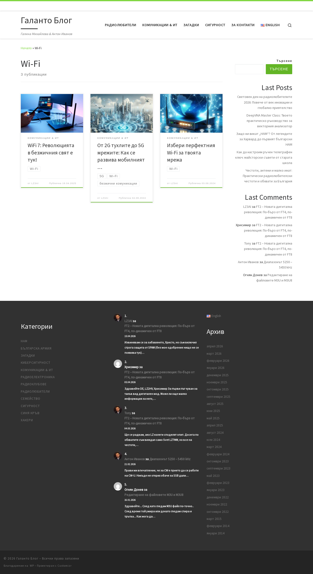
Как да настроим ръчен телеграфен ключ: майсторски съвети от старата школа (263, 157)
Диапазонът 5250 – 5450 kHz (169, 459)
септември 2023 (218, 468)
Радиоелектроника (38, 377)
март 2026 (214, 353)
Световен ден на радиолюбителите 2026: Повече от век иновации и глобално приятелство (264, 102)
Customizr (64, 565)
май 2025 (213, 418)
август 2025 (215, 404)
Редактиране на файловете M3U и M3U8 (153, 495)
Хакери (27, 420)
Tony (247, 243)
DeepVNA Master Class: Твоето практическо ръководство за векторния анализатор (269, 120)
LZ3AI (35, 183)
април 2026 (215, 346)
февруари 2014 (218, 526)
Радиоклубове (34, 384)
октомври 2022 (218, 512)
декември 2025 (218, 375)
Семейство (30, 399)
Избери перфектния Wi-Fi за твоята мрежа (191, 152)
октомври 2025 (218, 389)
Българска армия (36, 348)
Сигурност (30, 406)
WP (32, 565)
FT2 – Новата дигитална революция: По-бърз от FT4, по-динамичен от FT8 (268, 212)
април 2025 (215, 425)
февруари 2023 (218, 483)
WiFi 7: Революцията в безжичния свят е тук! (51, 152)
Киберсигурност (35, 363)
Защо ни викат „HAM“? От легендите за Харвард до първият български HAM (264, 139)
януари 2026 (215, 368)
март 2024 (214, 447)
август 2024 (215, 433)
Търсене (284, 61)
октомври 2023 (218, 461)
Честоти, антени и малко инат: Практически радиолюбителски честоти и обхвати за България (267, 175)
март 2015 (214, 519)
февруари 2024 (218, 454)
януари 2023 (215, 490)
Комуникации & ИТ (37, 370)
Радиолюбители (35, 391)
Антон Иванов (248, 262)
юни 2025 (213, 411)
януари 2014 (215, 533)
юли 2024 (213, 440)
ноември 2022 (217, 504)
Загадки (28, 355)
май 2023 (213, 476)
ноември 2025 (217, 382)
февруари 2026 (218, 361)
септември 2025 (218, 397)
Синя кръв (30, 413)
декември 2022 (218, 497)
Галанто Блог (27, 558)
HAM (24, 341)
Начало (26, 48)
